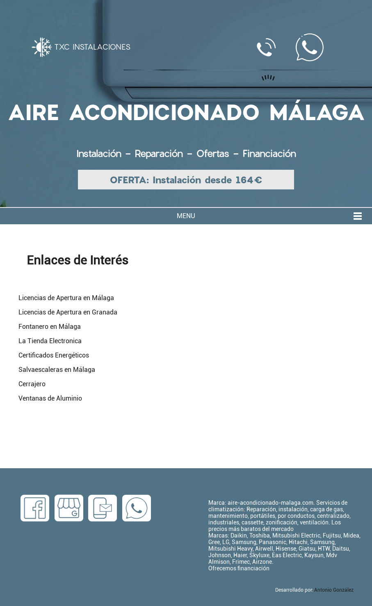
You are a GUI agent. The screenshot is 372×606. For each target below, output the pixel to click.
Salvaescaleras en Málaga (56, 370)
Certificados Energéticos (53, 355)
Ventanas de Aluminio (50, 398)
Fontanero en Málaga (49, 326)
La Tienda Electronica (50, 341)
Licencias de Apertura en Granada (67, 312)
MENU (186, 216)
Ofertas (212, 153)
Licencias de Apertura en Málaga (66, 298)
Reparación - (165, 153)
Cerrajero (32, 384)
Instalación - (105, 153)
